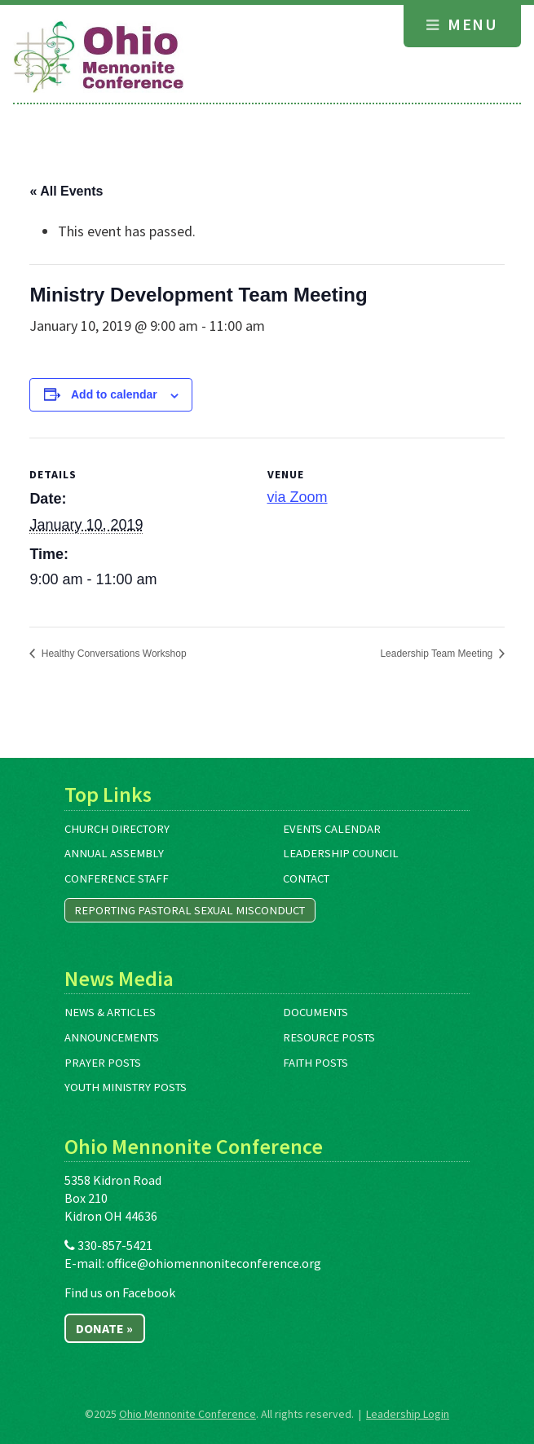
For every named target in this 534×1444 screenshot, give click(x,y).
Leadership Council (341, 853)
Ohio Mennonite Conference (187, 1414)
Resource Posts (329, 1037)
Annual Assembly (114, 853)
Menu (461, 24)
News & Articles (110, 1012)
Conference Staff (116, 878)
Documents (315, 1012)
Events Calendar (332, 828)
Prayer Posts (102, 1062)
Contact (306, 878)
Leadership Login (407, 1414)
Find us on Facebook (119, 1292)
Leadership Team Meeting (437, 653)
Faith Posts (315, 1062)
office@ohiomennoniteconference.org (214, 1263)
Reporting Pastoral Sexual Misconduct (189, 910)
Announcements (111, 1037)
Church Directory (117, 828)
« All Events (66, 191)
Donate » (104, 1328)
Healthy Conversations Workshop (112, 653)
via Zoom (297, 497)
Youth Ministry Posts (125, 1087)
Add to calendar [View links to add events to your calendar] (114, 394)
